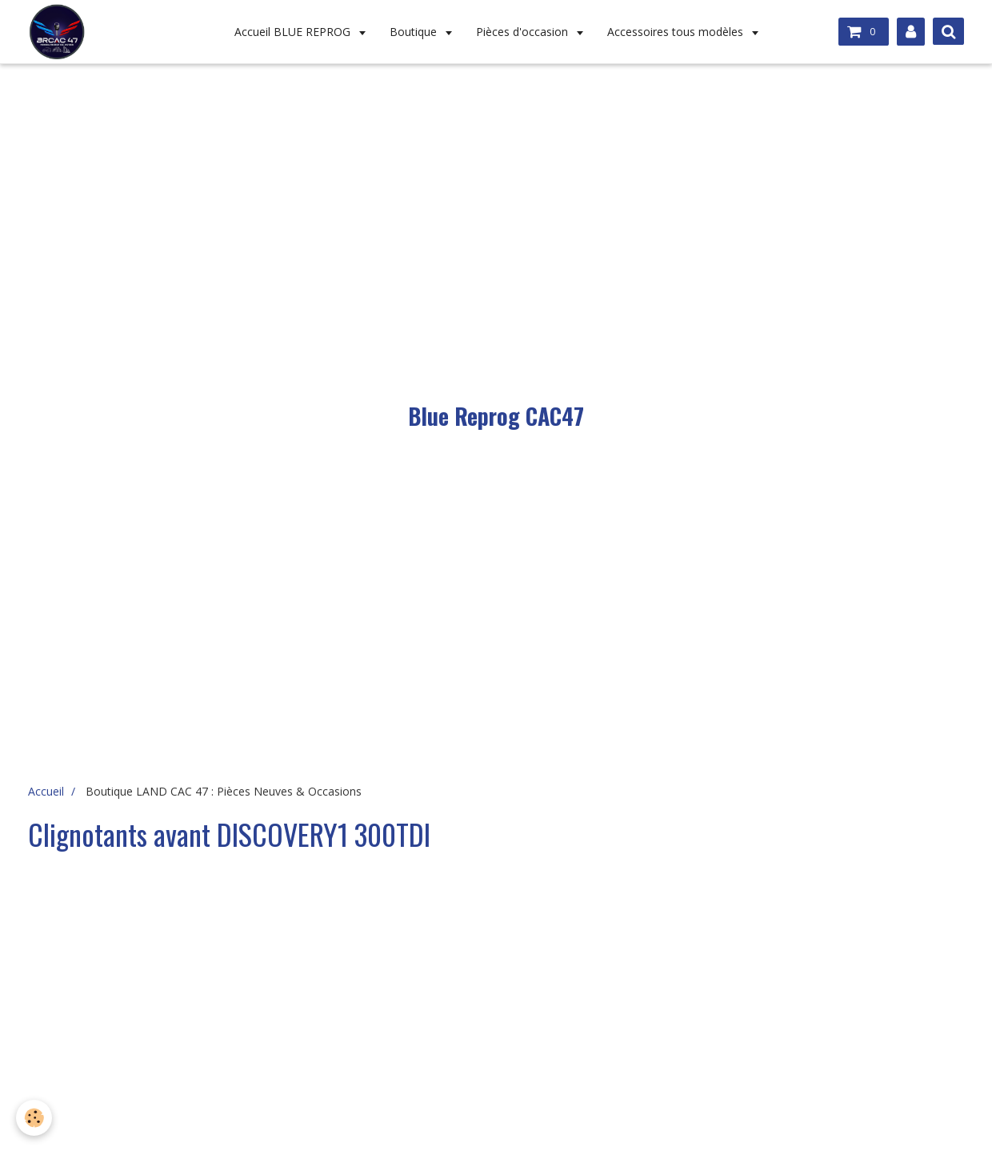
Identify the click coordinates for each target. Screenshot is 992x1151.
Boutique (415, 31)
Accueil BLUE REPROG (294, 31)
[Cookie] (34, 1118)
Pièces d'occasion (523, 31)
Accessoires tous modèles (676, 31)
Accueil (46, 791)
